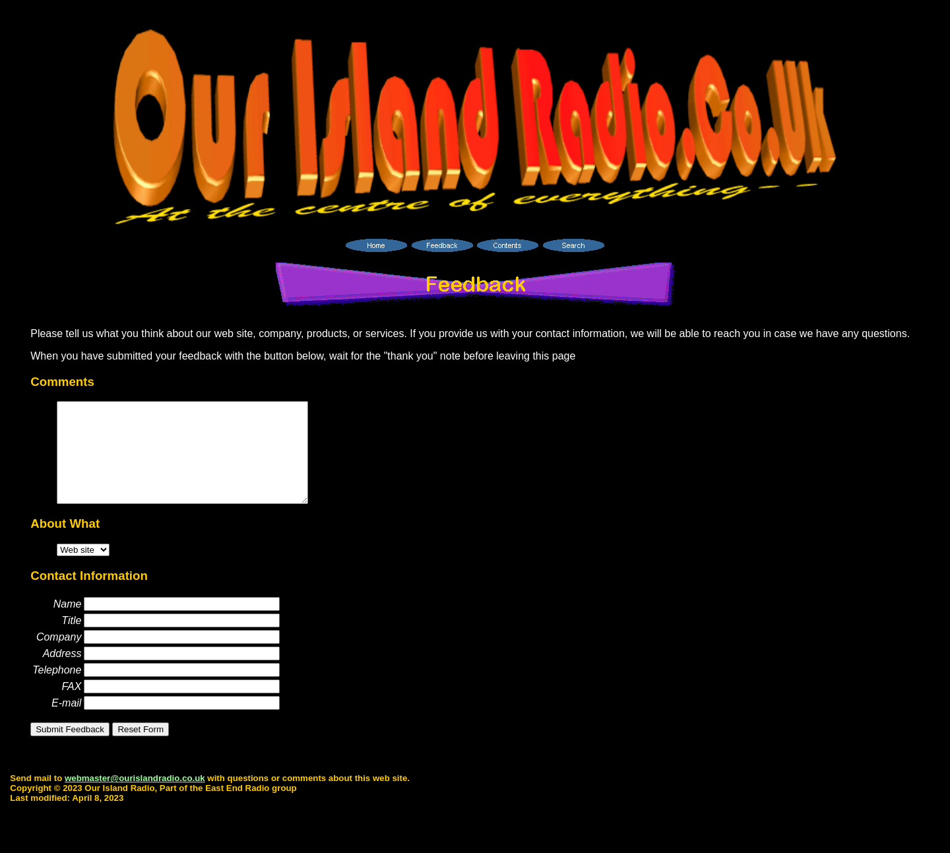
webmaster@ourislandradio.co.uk (135, 798)
